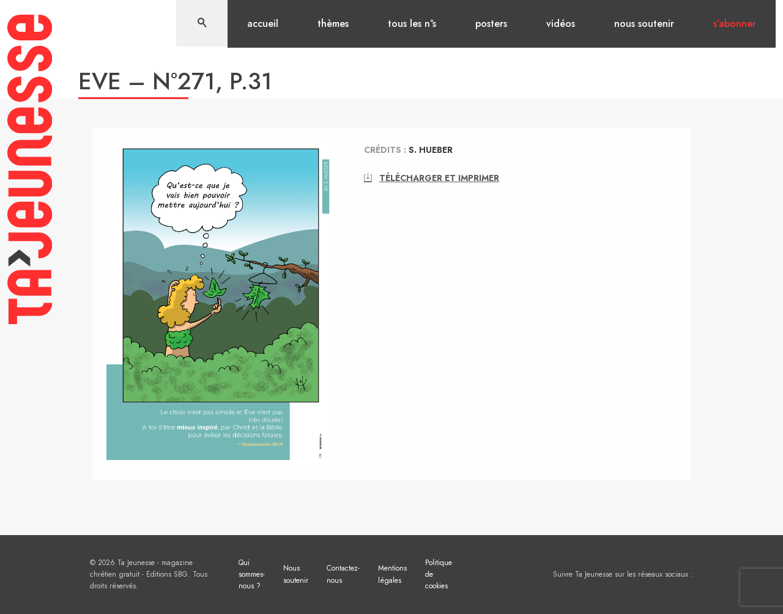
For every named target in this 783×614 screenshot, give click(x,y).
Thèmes (333, 24)
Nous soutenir (644, 24)
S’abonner (734, 24)
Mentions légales (392, 574)
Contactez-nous (343, 574)
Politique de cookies (438, 574)
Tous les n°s (412, 24)
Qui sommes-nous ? (252, 574)
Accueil (262, 24)
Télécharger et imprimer (431, 178)
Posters (491, 24)
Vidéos (560, 24)
